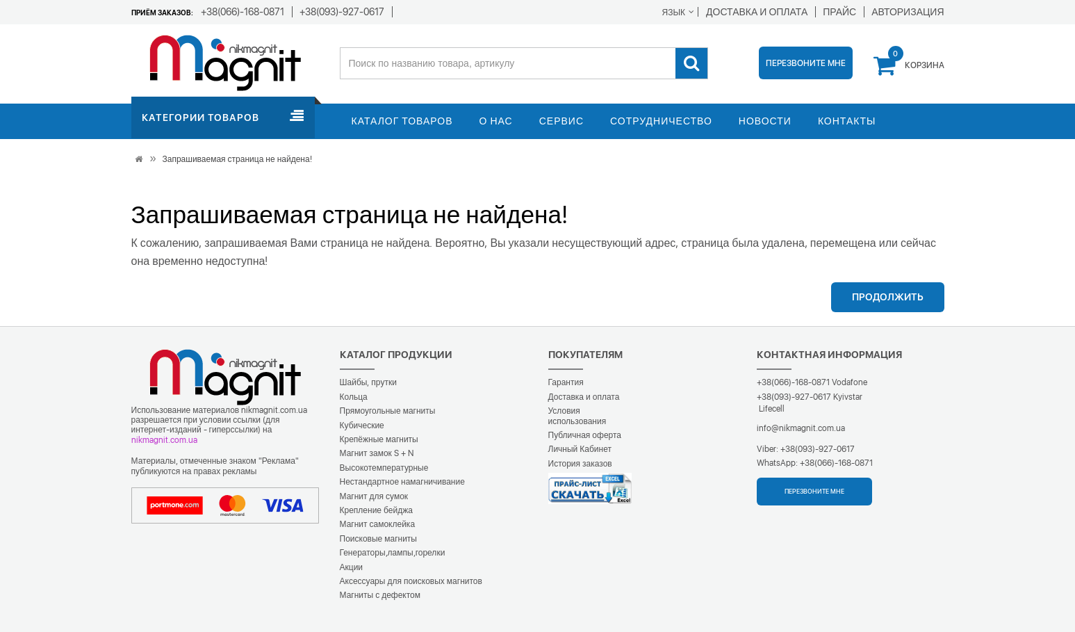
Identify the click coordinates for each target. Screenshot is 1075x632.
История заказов (580, 464)
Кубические (362, 425)
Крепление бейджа (376, 510)
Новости (765, 121)
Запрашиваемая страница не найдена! (237, 159)
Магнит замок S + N (376, 453)
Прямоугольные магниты (388, 411)
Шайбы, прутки (368, 382)
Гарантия (566, 382)
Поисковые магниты (379, 539)
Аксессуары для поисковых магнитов (411, 581)
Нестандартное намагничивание (402, 482)
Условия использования (577, 416)
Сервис (561, 121)
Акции (351, 567)
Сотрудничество (661, 121)
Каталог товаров (402, 121)
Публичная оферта (585, 435)
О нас (496, 121)
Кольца (354, 397)
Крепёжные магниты (379, 439)
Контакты (847, 121)
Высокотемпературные (384, 468)
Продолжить (888, 296)
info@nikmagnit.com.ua (801, 428)
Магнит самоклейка (378, 524)
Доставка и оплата (584, 397)
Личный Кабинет (580, 449)
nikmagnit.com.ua (164, 440)
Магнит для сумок (374, 496)
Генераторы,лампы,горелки (392, 553)
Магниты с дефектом (380, 595)
